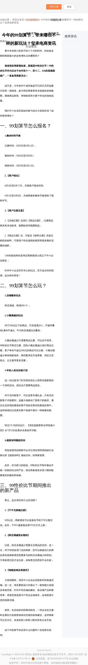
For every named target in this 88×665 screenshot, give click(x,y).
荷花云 (3, 41)
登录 (69, 7)
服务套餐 (31, 33)
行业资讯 (31, 46)
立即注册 (53, 6)
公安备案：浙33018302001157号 (50, 658)
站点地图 (73, 658)
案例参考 (53, 33)
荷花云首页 (32, 19)
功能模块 (56, 19)
